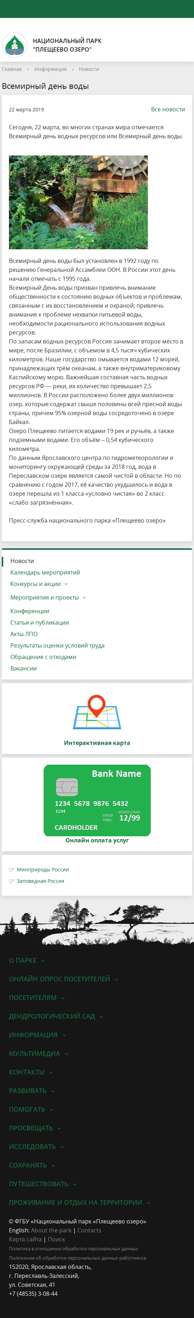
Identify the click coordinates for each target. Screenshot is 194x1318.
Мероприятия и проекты (44, 597)
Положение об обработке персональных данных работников (77, 1258)
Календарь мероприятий (45, 572)
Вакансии (23, 668)
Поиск (56, 1239)
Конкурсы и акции (35, 584)
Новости (89, 69)
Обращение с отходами (43, 657)
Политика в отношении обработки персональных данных (73, 1248)
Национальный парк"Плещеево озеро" (51, 45)
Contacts (89, 1230)
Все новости (164, 109)
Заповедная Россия (40, 880)
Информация (50, 69)
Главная (12, 69)
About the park (51, 1230)
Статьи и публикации (39, 622)
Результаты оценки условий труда (57, 645)
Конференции (29, 611)
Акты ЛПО (24, 634)
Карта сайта (25, 1239)
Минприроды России (43, 869)
